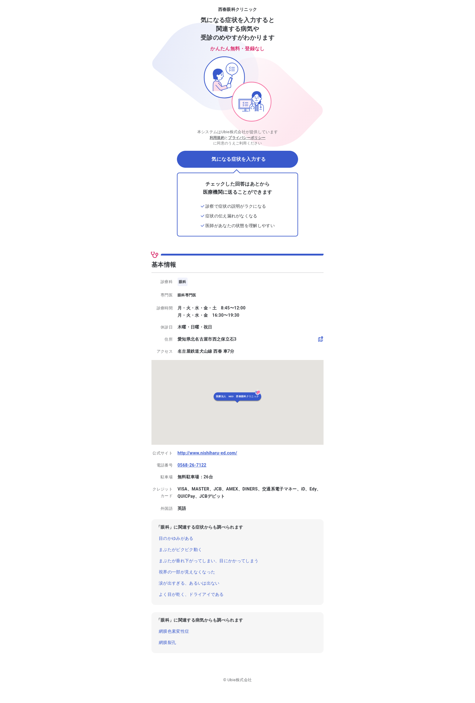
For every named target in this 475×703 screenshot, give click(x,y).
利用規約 (217, 138)
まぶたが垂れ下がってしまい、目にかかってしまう (208, 560)
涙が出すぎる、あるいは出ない (189, 583)
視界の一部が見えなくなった (187, 571)
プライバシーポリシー (246, 138)
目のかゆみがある (176, 538)
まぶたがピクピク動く (180, 549)
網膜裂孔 (167, 642)
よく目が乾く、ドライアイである (191, 594)
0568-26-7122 (192, 465)
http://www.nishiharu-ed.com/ (207, 453)
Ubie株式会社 (240, 680)
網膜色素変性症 (174, 631)
